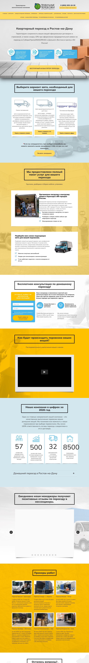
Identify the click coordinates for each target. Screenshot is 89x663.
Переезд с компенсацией (45, 13)
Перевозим (34, 13)
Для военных (57, 13)
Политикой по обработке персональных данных (14, 285)
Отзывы (64, 13)
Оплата (22, 17)
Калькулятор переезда (31, 17)
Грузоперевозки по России (46, 17)
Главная (5, 13)
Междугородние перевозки (22, 13)
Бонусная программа (79, 13)
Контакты (70, 13)
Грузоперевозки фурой (61, 17)
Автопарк (11, 13)
